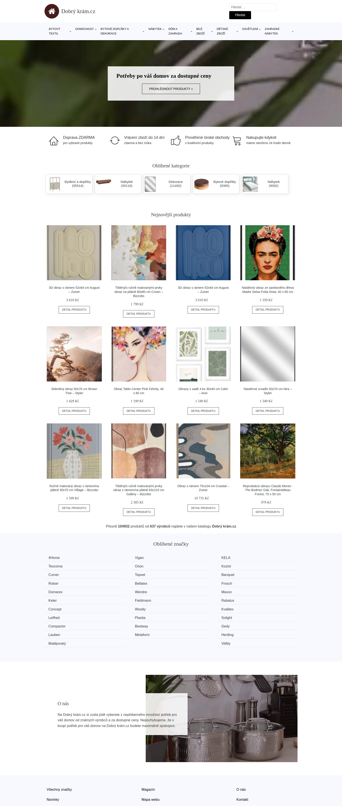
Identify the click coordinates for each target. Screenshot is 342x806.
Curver (185, 566)
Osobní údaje (152, 781)
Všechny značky (59, 761)
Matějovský (188, 615)
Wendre (121, 582)
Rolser (120, 574)
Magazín (148, 761)
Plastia (185, 599)
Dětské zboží (222, 31)
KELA (184, 558)
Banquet (56, 574)
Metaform (57, 615)
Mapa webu (151, 771)
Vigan (119, 558)
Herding (121, 615)
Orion (54, 566)
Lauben (250, 607)
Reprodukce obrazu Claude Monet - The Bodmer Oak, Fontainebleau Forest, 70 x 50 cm (268, 490)
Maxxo (185, 582)
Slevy (51, 781)
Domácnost (84, 29)
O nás (241, 761)
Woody (250, 590)
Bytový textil (54, 31)
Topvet (250, 566)
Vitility (249, 615)
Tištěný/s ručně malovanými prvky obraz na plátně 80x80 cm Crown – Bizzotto (139, 291)
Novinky (53, 771)
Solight (250, 599)
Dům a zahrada (175, 31)
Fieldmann (58, 590)
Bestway (121, 607)
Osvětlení (250, 29)
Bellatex (186, 574)
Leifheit (120, 599)
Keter (249, 582)
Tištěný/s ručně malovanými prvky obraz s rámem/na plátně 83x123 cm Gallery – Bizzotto (138, 490)
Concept (186, 590)
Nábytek (155, 29)
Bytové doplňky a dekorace (115, 31)
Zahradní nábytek (272, 31)
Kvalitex (56, 599)
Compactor (58, 607)
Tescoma (252, 558)
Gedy (184, 607)
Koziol (120, 566)
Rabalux (121, 590)
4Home (55, 558)
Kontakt (242, 771)
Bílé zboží (200, 31)
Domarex (57, 582)
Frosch (250, 574)
